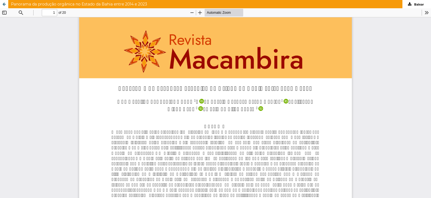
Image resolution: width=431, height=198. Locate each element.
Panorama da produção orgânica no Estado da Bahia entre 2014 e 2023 (79, 4)
